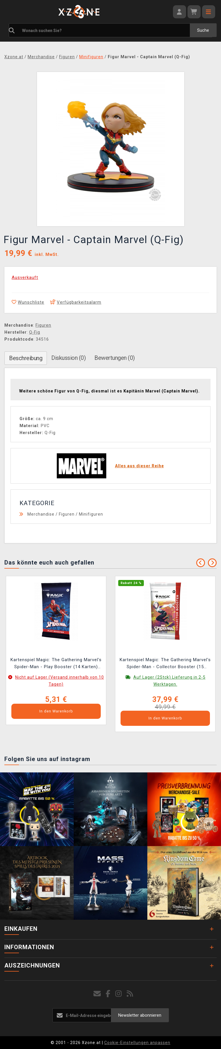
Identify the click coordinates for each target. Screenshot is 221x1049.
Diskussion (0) (68, 357)
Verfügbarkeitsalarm (75, 302)
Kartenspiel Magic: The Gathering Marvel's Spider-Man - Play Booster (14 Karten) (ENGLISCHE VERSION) (56, 664)
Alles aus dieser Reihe (139, 466)
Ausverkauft (25, 277)
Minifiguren (91, 514)
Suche (203, 30)
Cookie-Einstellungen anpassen (137, 1042)
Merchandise (40, 514)
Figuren (43, 325)
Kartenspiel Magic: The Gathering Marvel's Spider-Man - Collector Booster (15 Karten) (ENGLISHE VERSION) (165, 664)
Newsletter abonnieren (139, 1015)
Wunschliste (28, 302)
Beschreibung (25, 358)
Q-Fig (34, 332)
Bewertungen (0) (114, 357)
